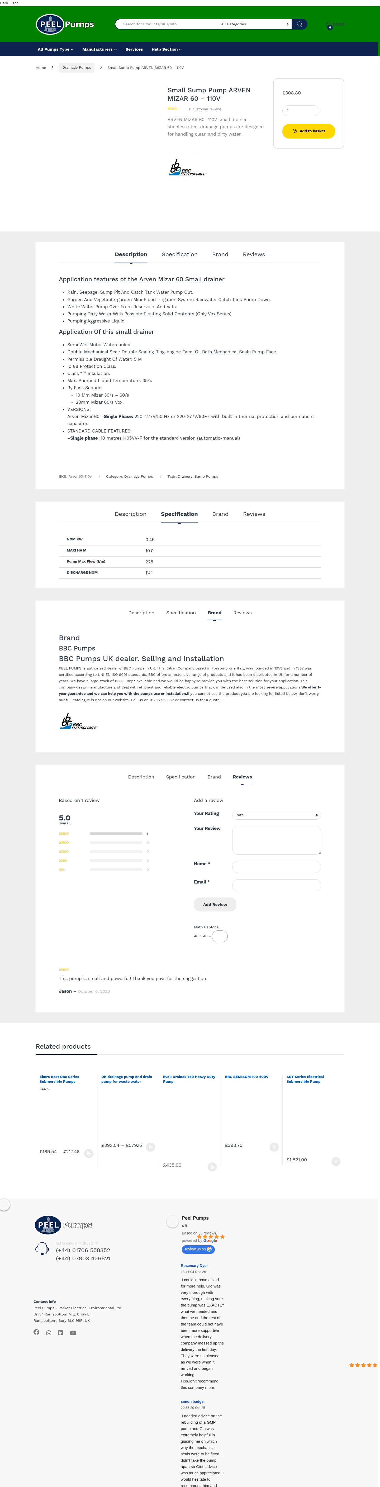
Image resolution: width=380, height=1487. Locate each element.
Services (134, 49)
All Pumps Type (53, 49)
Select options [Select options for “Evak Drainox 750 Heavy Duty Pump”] (212, 1166)
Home (41, 67)
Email (202, 882)
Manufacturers (97, 49)
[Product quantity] (300, 110)
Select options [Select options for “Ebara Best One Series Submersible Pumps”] (88, 1153)
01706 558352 (162, 700)
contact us (189, 700)
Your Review (207, 828)
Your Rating (206, 813)
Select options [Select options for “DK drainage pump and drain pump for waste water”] (150, 1147)
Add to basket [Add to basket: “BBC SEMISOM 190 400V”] (274, 1147)
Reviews (254, 254)
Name (202, 863)
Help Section (164, 49)
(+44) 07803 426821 (83, 1258)
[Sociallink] (36, 1332)
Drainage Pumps (76, 67)
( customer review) (205, 109)
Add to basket (312, 131)
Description (131, 254)
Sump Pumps (206, 476)
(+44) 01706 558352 (83, 1250)
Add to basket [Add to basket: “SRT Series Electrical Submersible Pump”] (335, 1161)
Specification (180, 254)
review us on (198, 1249)
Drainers (185, 476)
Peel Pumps (195, 1218)
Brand (220, 254)
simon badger (193, 1401)
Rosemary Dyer (194, 1265)
